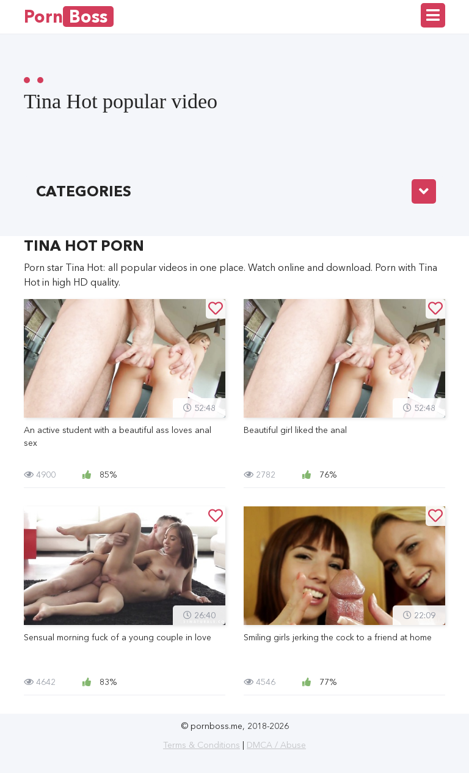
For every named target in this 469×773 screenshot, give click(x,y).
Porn (69, 16)
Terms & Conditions (201, 744)
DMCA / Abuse (276, 744)
